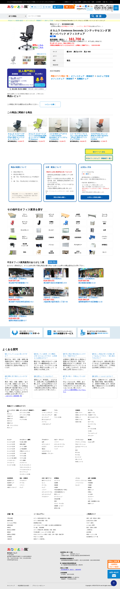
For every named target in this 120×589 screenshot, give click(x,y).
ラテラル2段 (23, 453)
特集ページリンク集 (91, 534)
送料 (92, 2)
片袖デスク (10, 416)
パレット (90, 498)
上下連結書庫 (23, 448)
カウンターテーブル (59, 444)
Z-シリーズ (78, 456)
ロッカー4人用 (11, 448)
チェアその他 (23, 419)
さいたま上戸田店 (11, 522)
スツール (44, 421)
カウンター (91, 435)
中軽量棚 (90, 482)
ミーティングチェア (47, 412)
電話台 (43, 448)
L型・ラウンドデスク (12, 425)
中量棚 (89, 484)
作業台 (89, 491)
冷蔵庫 (56, 487)
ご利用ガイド (67, 2)
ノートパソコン (79, 482)
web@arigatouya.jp (12, 559)
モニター (77, 484)
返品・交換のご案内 (91, 527)
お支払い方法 (86, 2)
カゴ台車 (90, 494)
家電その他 (57, 507)
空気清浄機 (57, 498)
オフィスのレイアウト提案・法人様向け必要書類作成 (47, 524)
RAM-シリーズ (79, 461)
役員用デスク (10, 480)
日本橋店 (9, 536)
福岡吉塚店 (10, 524)
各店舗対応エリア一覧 (92, 536)
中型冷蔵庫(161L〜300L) (60, 489)
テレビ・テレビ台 (59, 503)
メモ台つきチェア (46, 423)
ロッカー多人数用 (11, 457)
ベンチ (56, 448)
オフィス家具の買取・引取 (40, 520)
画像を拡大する (41, 53)
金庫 (43, 441)
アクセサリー (23, 480)
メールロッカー (11, 460)
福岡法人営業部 (11, 534)
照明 (55, 501)
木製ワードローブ (11, 487)
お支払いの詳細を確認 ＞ (95, 197)
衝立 (76, 449)
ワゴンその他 (57, 416)
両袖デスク (10, 418)
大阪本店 (9, 538)
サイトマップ (11, 585)
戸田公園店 (10, 518)
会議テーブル (91, 412)
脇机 (55, 414)
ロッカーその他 (11, 464)
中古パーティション (80, 444)
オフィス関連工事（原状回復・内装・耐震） (45, 529)
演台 (89, 426)
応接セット (78, 416)
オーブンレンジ (58, 496)
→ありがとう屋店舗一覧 (13, 395)
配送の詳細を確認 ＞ (60, 197)
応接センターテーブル (81, 414)
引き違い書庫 (23, 441)
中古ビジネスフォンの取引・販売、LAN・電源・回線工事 (49, 534)
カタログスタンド (46, 450)
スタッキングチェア (47, 414)
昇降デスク (10, 422)
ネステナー (91, 496)
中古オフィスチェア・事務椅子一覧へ (99, 158)
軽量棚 (89, 480)
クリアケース (23, 462)
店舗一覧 (104, 2)
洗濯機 (56, 482)
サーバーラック (24, 471)
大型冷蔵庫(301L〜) (59, 491)
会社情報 (88, 531)
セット (43, 482)
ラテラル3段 (23, 455)
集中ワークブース (46, 480)
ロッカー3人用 (11, 446)
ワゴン (56, 412)
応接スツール (78, 419)
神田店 (9, 527)
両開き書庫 (22, 444)
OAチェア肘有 (103, 76)
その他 (89, 430)
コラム (110, 2)
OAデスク (9, 420)
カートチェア (45, 416)
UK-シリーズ (78, 459)
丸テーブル (91, 421)
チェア (21, 487)
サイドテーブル (92, 423)
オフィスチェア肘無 (25, 414)
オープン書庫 (23, 446)
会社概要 (98, 2)
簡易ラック (91, 489)
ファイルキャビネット (25, 469)
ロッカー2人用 (11, 444)
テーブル (22, 482)
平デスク (9, 413)
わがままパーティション (81, 446)
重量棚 (89, 487)
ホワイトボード (46, 444)
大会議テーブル (92, 414)
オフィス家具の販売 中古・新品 (42, 518)
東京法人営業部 (11, 529)
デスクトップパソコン (81, 480)
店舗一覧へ (52, 261)
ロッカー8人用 (11, 455)
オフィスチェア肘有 (25, 412)
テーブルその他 (92, 428)
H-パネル (77, 454)
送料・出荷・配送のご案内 (93, 518)
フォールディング (92, 433)
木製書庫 (9, 484)
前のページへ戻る (99, 151)
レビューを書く (50, 104)
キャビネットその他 (25, 473)
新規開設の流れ (38, 522)
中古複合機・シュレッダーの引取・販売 (44, 531)
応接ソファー (78, 412)
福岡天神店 (10, 520)
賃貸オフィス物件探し (39, 538)
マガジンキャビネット (25, 467)
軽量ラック (91, 503)
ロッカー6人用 (11, 453)
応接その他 (78, 421)
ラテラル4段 (23, 457)
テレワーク (57, 480)
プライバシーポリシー (38, 585)
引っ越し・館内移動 (39, 527)
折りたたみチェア (46, 419)
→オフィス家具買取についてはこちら (74, 390)
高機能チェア (82, 79)
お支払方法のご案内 (91, 520)
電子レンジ (57, 494)
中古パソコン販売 (38, 536)
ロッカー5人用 (11, 450)
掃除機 (56, 484)
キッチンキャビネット (25, 464)
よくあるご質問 (76, 2)
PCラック (9, 427)
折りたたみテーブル (93, 416)
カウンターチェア (59, 446)
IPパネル (77, 452)
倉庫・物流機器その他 (93, 501)
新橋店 (9, 531)
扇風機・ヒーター (59, 505)
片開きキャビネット (25, 450)
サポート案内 (89, 522)
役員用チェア (10, 482)
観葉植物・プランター (47, 453)
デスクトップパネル (80, 441)
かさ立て (44, 446)
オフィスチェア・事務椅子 (82, 76)
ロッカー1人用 (11, 441)
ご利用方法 (89, 529)
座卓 (89, 419)
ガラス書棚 (22, 460)
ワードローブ (10, 462)
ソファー (56, 441)
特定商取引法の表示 (23, 585)
